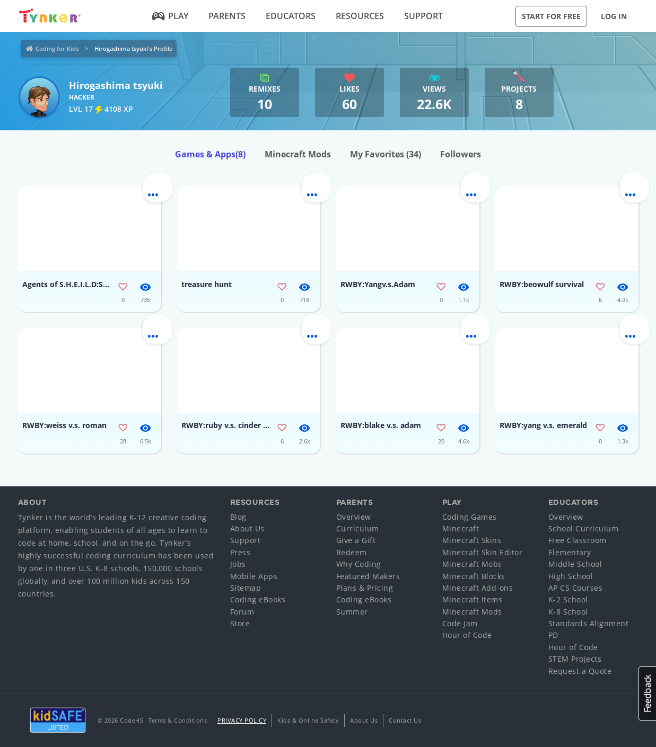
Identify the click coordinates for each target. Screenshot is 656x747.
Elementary (569, 552)
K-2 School (568, 599)
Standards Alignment (588, 623)
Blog (238, 517)
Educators (291, 16)
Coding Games (469, 517)
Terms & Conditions (177, 720)
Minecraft (460, 528)
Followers (460, 154)
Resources (360, 16)
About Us (247, 528)
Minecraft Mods (298, 154)
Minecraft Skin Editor (482, 552)
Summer (352, 612)
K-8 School (568, 612)
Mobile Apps (254, 576)
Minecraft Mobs (472, 564)
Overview (353, 517)
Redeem (351, 552)
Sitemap (245, 588)
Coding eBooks (258, 599)
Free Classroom (577, 540)
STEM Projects (575, 659)
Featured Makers (368, 576)
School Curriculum (583, 528)
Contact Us (405, 720)
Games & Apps (210, 154)
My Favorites (385, 154)
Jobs (238, 564)
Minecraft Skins (472, 540)
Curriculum (357, 528)
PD (553, 635)
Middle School (575, 564)
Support (423, 16)
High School (570, 576)
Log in (614, 16)
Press (240, 552)
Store (240, 623)
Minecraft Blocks (473, 576)
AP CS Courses (575, 588)
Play (170, 16)
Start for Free (551, 16)
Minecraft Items (472, 599)
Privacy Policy (241, 720)
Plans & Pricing (364, 588)
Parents (227, 16)
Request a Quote (580, 671)
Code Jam (460, 623)
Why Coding (358, 564)
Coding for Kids (57, 48)
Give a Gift (356, 540)
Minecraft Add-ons (477, 588)
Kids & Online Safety (308, 720)
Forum (242, 612)
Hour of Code (467, 635)
